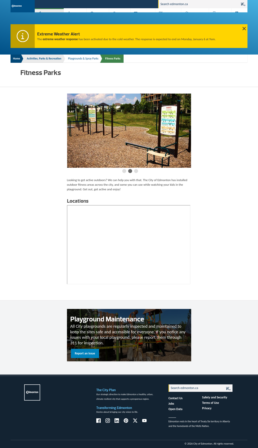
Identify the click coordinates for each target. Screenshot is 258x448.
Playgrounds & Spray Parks (83, 58)
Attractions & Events (74, 18)
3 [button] (136, 171)
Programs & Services (218, 18)
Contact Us (175, 398)
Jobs (139, 4)
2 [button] (130, 171)
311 (130, 4)
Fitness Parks (112, 58)
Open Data (175, 409)
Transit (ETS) (238, 18)
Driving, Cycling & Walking (168, 18)
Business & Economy (95, 18)
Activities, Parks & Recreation (47, 18)
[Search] (199, 4)
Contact (150, 4)
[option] (129, 131)
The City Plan (106, 390)
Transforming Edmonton (114, 408)
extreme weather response (60, 39)
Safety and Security (214, 397)
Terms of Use (210, 403)
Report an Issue (85, 353)
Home (16, 58)
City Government (119, 18)
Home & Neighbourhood (193, 18)
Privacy (206, 408)
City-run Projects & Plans (144, 18)
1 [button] (124, 171)
